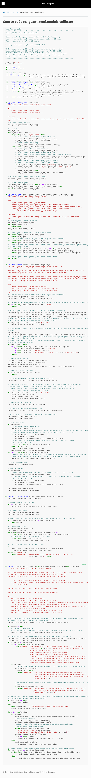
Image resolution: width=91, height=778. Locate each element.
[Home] (4, 12)
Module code (12, 12)
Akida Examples (47, 3)
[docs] (84, 564)
